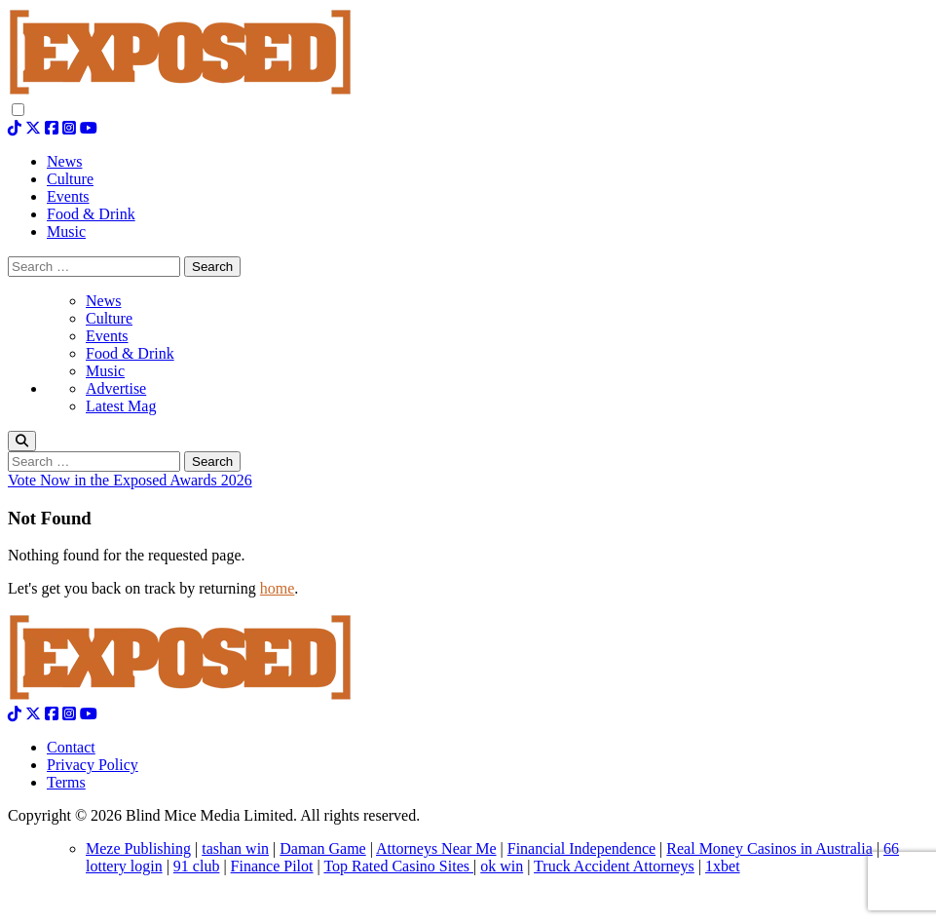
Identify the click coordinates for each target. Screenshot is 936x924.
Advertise (116, 388)
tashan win (235, 848)
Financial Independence (581, 848)
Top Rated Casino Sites (398, 866)
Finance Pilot (272, 866)
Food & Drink (130, 353)
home (277, 588)
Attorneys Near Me (436, 848)
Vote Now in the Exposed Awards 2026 (130, 480)
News (103, 300)
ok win (501, 866)
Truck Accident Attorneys (614, 866)
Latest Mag (121, 406)
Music (105, 371)
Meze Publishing (138, 848)
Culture (109, 318)
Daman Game (322, 848)
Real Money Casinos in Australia (769, 848)
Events (107, 335)
